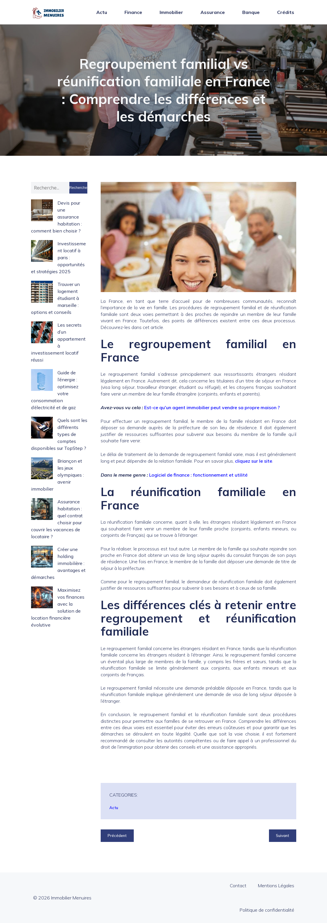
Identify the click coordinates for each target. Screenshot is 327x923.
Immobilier (171, 12)
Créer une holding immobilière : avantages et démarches (58, 563)
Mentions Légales (276, 885)
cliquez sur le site (253, 461)
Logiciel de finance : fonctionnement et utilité (198, 475)
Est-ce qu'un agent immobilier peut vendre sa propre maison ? (212, 407)
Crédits (285, 12)
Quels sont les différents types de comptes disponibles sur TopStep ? (59, 434)
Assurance (212, 12)
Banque (251, 12)
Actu (101, 12)
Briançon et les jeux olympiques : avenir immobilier (57, 475)
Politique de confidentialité (267, 910)
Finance (133, 12)
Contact (238, 885)
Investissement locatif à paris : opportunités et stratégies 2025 (58, 257)
